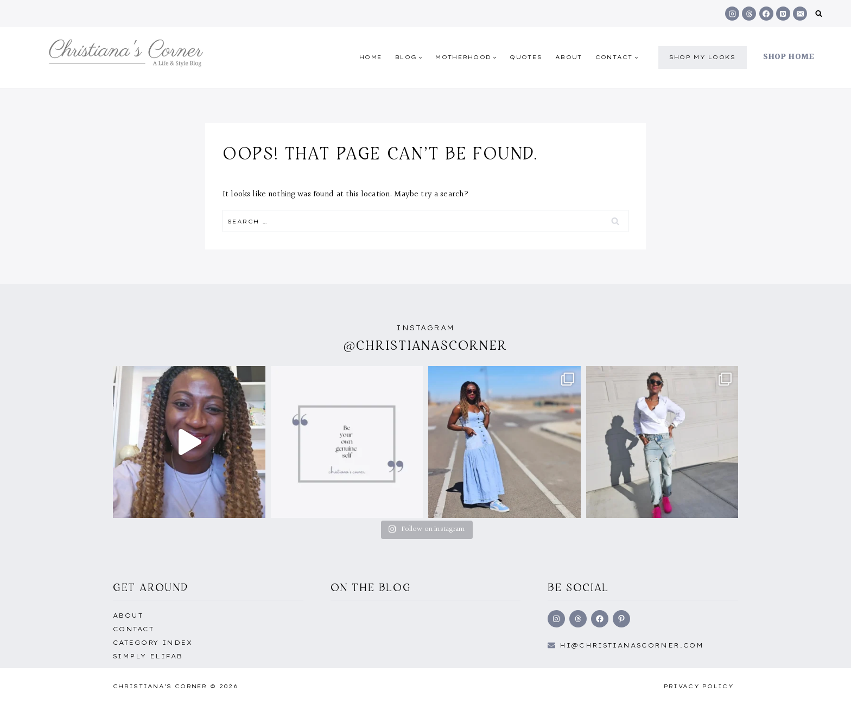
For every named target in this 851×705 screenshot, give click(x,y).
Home (370, 57)
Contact (133, 629)
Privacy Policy (699, 686)
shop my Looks (702, 57)
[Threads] (749, 14)
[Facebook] (766, 14)
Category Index (152, 642)
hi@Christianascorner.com (632, 645)
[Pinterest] (783, 14)
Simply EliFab (148, 656)
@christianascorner (425, 345)
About (568, 57)
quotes (526, 57)
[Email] (800, 14)
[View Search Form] (818, 14)
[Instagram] (732, 14)
